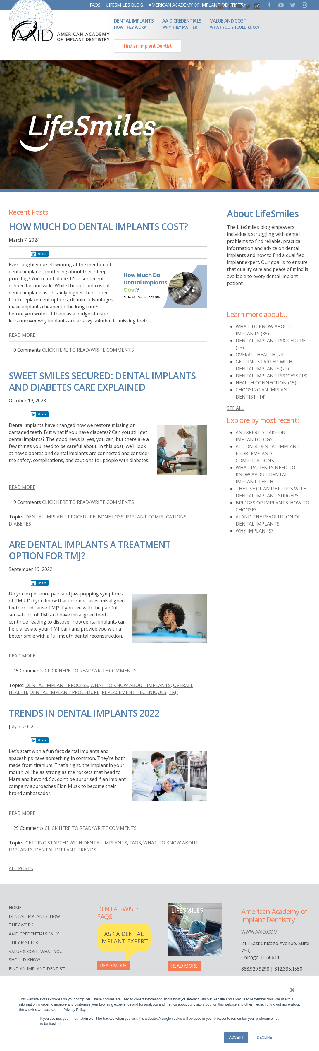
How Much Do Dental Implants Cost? (98, 226)
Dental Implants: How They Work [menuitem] (34, 920)
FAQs (95, 5)
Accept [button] (236, 1037)
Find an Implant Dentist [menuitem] (37, 968)
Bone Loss (110, 517)
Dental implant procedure (60, 517)
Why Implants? (254, 531)
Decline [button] (264, 1037)
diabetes (20, 524)
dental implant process (56, 685)
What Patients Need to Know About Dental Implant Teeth (265, 474)
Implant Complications (156, 517)
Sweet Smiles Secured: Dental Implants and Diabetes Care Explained (102, 381)
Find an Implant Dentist (148, 46)
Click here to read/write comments (88, 350)
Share (38, 254)
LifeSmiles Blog (124, 5)
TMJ (173, 692)
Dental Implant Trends (65, 849)
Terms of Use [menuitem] (23, 977)
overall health (260, 354)
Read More (22, 335)
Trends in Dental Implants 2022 (84, 713)
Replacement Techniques (134, 692)
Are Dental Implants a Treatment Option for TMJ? (89, 550)
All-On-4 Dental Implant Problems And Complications (268, 453)
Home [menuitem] (15, 907)
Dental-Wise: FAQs (117, 912)
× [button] (294, 991)
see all (235, 408)
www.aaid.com (259, 932)
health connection (266, 382)
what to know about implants (130, 685)
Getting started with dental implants (76, 842)
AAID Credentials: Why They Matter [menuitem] (34, 938)
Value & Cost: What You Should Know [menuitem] (36, 956)
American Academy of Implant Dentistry (197, 5)
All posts (21, 868)
